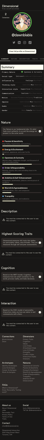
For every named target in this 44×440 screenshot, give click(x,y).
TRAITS (35, 59)
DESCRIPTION (24, 59)
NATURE (14, 59)
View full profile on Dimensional (22, 51)
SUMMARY (5, 59)
